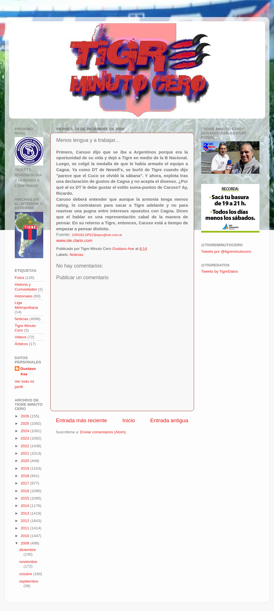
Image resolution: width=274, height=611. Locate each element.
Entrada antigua (169, 420)
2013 (25, 513)
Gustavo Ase (28, 371)
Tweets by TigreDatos (219, 271)
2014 (25, 506)
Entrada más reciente (81, 420)
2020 (25, 461)
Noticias (76, 254)
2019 (25, 468)
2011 (25, 528)
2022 (25, 446)
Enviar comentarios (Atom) (103, 432)
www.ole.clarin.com (74, 240)
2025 (25, 423)
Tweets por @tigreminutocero (226, 251)
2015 (25, 498)
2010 (25, 536)
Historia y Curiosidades (26, 286)
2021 (25, 453)
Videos (20, 337)
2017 (25, 483)
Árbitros (21, 344)
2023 (25, 438)
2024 (25, 431)
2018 (25, 476)
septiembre (28, 581)
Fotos (19, 278)
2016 (25, 491)
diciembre (27, 550)
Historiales (24, 296)
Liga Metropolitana (26, 305)
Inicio (128, 420)
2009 (25, 543)
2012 (25, 521)
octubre (26, 574)
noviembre (28, 562)
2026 (25, 416)
